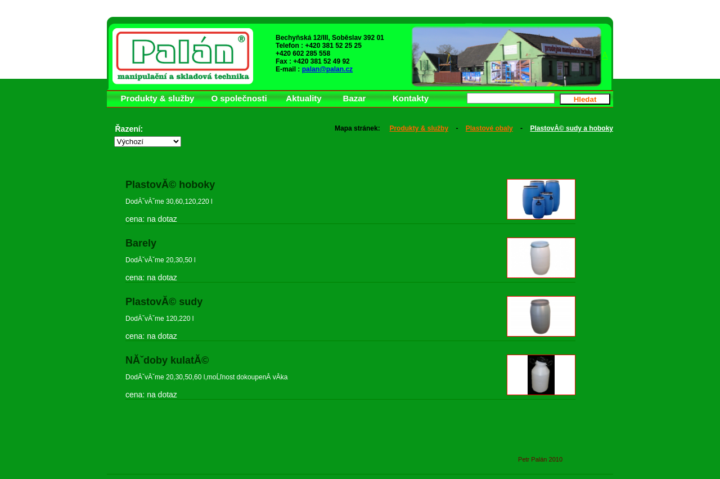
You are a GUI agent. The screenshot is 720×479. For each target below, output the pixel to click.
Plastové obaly (489, 128)
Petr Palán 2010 (540, 459)
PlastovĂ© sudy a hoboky (571, 128)
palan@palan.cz (327, 69)
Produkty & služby (418, 128)
